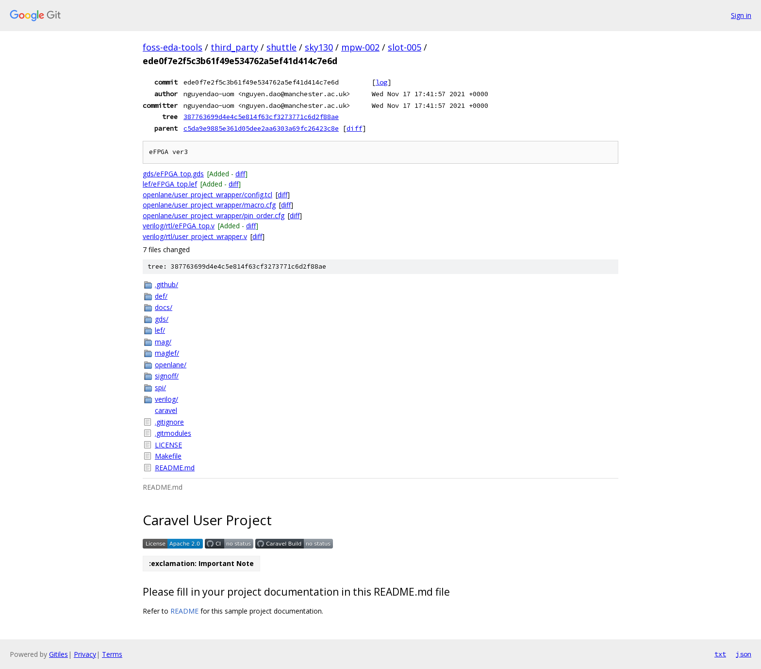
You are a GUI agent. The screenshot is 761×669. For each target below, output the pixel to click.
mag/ (163, 341)
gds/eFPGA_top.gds (173, 173)
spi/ (160, 387)
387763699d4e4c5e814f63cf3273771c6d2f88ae (261, 116)
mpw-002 (360, 47)
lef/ (160, 330)
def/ (161, 296)
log (381, 82)
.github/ (166, 284)
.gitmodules (173, 433)
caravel (166, 410)
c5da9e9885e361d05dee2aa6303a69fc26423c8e (261, 128)
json (743, 654)
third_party (234, 47)
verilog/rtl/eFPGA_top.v (179, 225)
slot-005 (404, 47)
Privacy (85, 654)
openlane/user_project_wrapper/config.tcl (207, 194)
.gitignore (169, 422)
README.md (175, 467)
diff (354, 128)
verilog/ (166, 399)
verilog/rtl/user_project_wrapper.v (195, 236)
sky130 (319, 47)
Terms (112, 654)
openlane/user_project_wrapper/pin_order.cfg (213, 215)
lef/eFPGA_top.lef (170, 184)
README (184, 611)
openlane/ (170, 364)
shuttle (281, 47)
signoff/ (167, 375)
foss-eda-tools (172, 47)
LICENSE (168, 444)
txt (720, 654)
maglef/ (167, 353)
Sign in (741, 15)
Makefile (168, 456)
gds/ (161, 319)
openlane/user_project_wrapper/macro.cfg (209, 204)
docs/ (163, 307)
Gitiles (58, 654)
